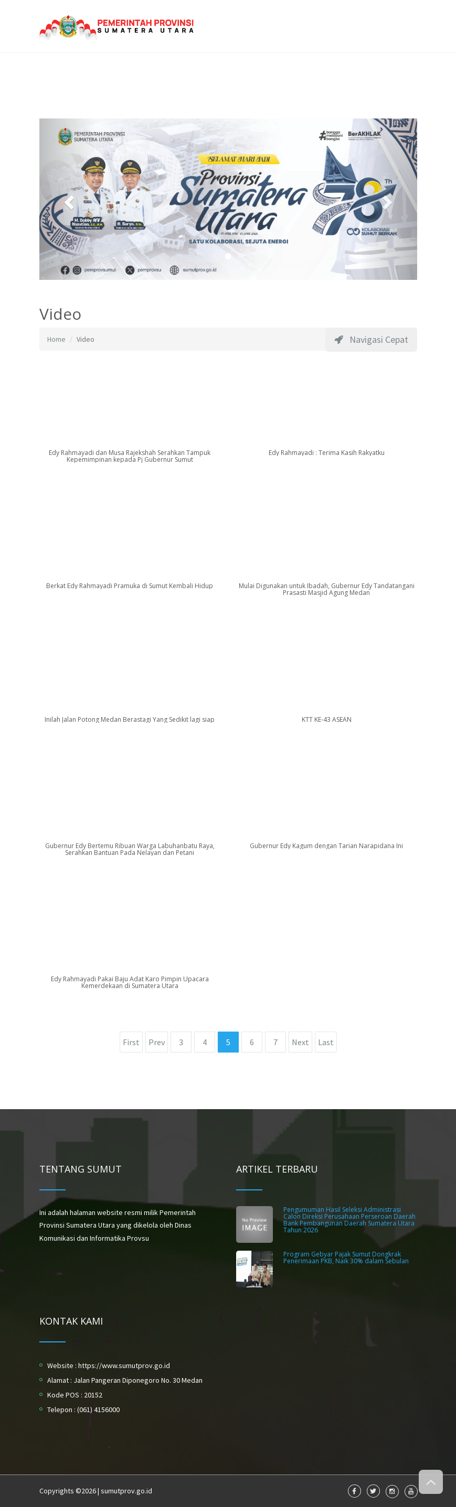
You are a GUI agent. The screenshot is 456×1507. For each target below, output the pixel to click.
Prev (157, 1042)
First (131, 1042)
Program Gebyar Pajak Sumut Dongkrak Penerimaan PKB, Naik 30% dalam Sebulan (346, 1257)
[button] (67, 199)
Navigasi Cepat (371, 339)
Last (326, 1042)
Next (300, 1042)
